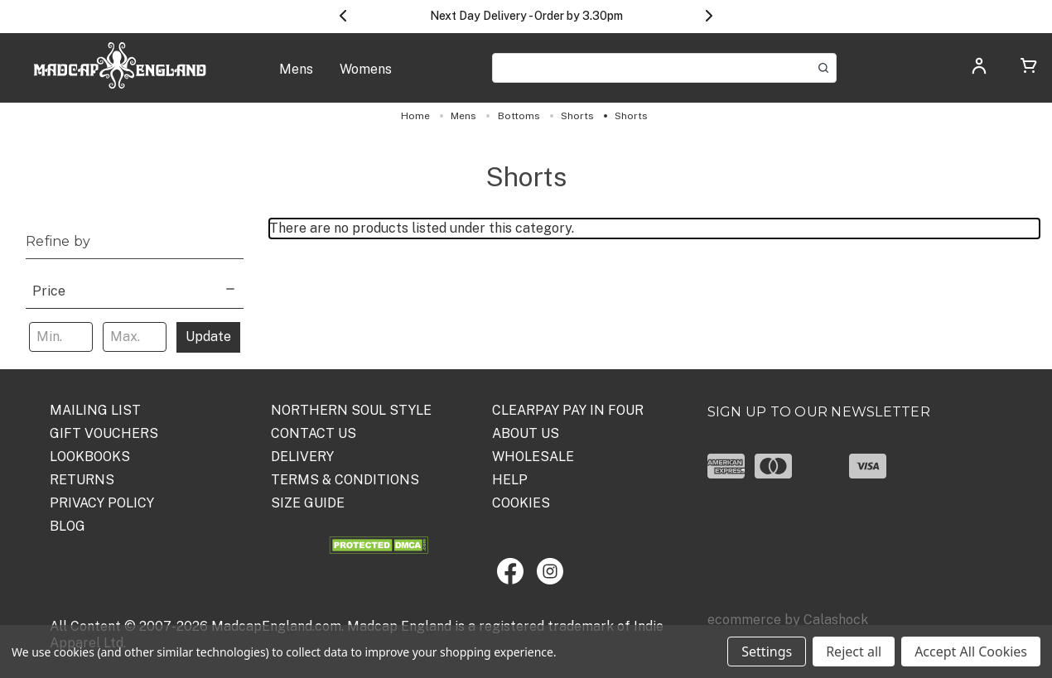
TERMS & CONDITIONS (345, 480)
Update (208, 336)
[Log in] (979, 71)
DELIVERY (302, 456)
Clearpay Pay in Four (568, 410)
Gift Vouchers (104, 433)
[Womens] (365, 77)
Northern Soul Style (351, 410)
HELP (510, 480)
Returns (82, 480)
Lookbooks (90, 456)
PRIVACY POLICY (102, 503)
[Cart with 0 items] (1029, 68)
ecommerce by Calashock (787, 620)
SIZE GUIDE (308, 503)
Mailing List (95, 410)
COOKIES (521, 503)
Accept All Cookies (970, 651)
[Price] (135, 289)
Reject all (853, 651)
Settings (766, 651)
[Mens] (296, 77)
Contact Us (313, 433)
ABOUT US (525, 433)
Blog (67, 526)
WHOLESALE (533, 456)
